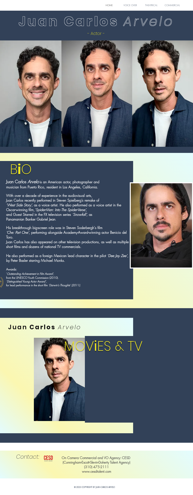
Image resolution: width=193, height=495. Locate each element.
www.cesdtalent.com (96, 471)
